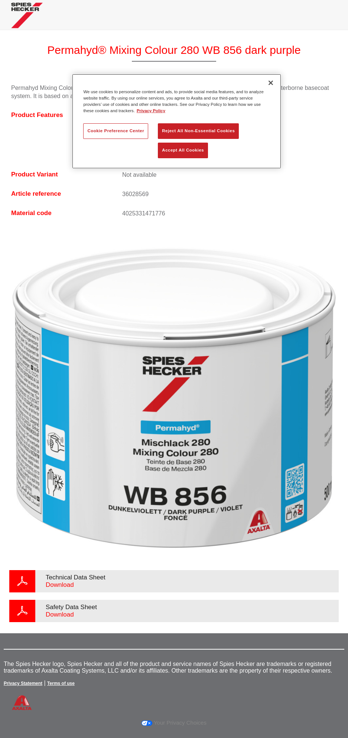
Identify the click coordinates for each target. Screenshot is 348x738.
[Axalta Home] (27, 21)
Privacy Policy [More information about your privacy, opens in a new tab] (151, 110)
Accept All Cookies (183, 150)
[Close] (271, 83)
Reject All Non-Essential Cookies (198, 131)
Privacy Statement (23, 683)
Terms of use (61, 683)
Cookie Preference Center (115, 131)
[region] (176, 121)
